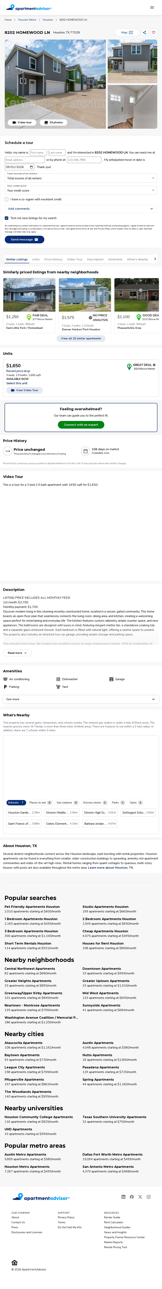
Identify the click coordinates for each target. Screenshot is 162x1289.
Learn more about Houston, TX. (111, 868)
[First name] (38, 152)
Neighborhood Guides (117, 1227)
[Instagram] (149, 1197)
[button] (55, 84)
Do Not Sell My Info (70, 1227)
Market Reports (113, 1242)
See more (81, 699)
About (15, 1217)
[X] (140, 1197)
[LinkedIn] (123, 1197)
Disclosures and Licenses (26, 1232)
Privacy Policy (66, 1217)
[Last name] (57, 152)
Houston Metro (27, 20)
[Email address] (25, 160)
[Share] (144, 32)
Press (14, 1227)
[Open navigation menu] (152, 7)
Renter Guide (112, 1217)
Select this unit (17, 383)
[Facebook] (132, 1197)
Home (8, 20)
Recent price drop (18, 371)
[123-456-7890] (84, 160)
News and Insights (115, 1232)
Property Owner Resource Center (124, 1237)
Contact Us (18, 1222)
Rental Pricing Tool (115, 1247)
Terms (61, 1222)
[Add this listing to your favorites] (153, 32)
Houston (48, 20)
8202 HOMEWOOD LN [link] (73, 20)
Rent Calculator (113, 1222)
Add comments (81, 208)
